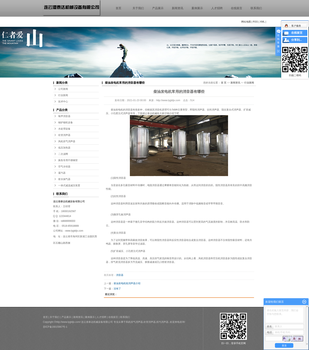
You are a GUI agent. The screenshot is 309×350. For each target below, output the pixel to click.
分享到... (296, 39)
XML (262, 21)
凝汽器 (62, 172)
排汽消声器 (162, 322)
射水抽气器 (64, 179)
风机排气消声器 (66, 141)
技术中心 (63, 101)
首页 (118, 8)
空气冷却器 (64, 166)
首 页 (223, 82)
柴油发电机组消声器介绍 (127, 283)
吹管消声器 (64, 135)
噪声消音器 (64, 116)
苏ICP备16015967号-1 (55, 326)
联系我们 (256, 8)
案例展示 (197, 8)
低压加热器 (64, 147)
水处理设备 (64, 128)
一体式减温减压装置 (69, 185)
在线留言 (236, 8)
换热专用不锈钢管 (68, 160)
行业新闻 (63, 95)
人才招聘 (217, 8)
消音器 (119, 275)
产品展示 (158, 8)
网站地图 (246, 21)
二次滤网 (63, 154)
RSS (255, 21)
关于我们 (138, 8)
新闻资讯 (177, 8)
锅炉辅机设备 (65, 122)
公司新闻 (63, 89)
